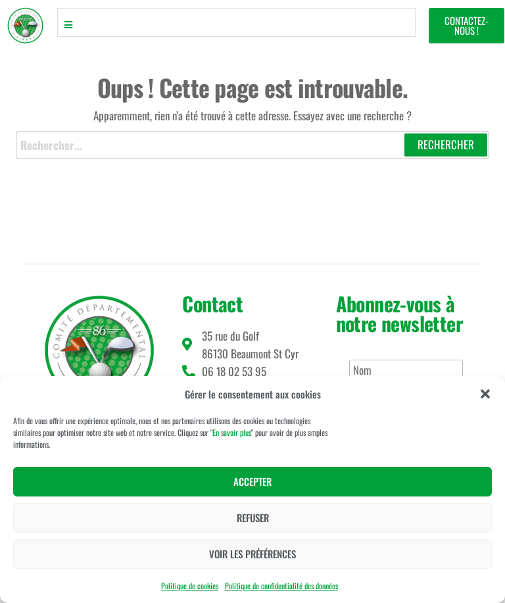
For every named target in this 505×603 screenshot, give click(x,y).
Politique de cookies (189, 585)
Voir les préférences (252, 553)
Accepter (252, 481)
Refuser (253, 517)
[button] (485, 393)
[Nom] (406, 370)
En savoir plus (231, 432)
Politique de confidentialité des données (281, 585)
